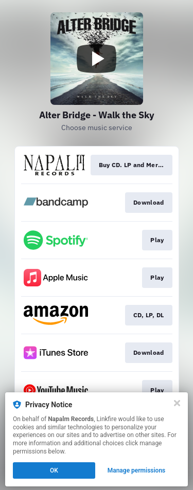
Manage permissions (137, 470)
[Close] (177, 403)
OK (54, 470)
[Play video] (97, 58)
